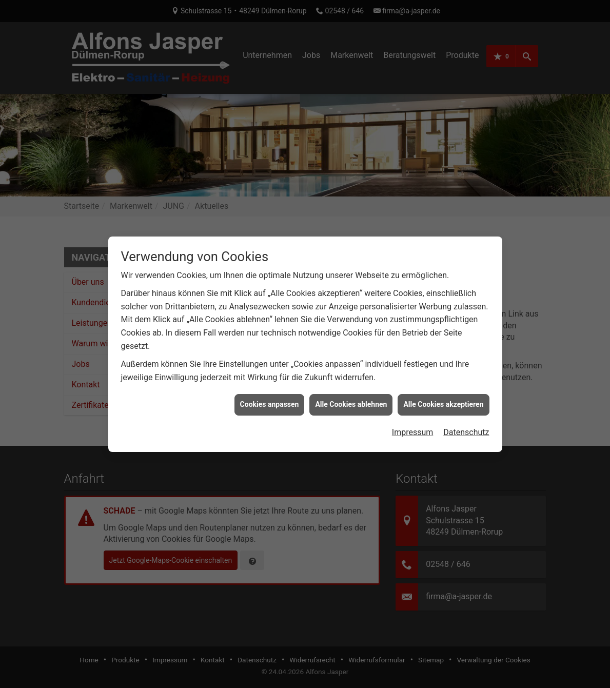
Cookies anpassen (269, 398)
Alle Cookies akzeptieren (443, 398)
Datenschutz (466, 426)
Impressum (413, 426)
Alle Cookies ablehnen (351, 398)
